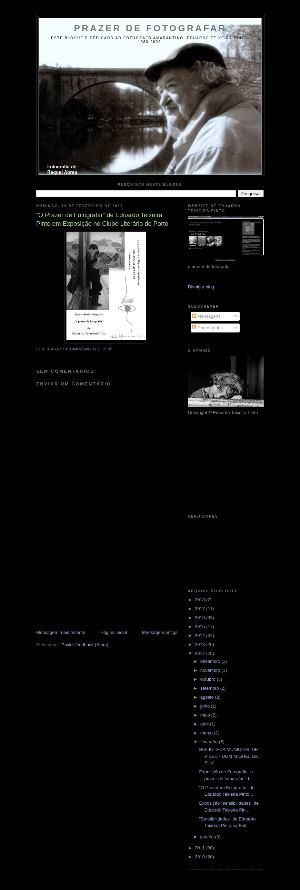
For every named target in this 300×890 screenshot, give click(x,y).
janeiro (207, 836)
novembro (210, 670)
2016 (200, 617)
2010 (200, 856)
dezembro (210, 661)
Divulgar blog (201, 286)
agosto (207, 697)
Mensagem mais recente (60, 632)
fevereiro (209, 741)
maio (205, 715)
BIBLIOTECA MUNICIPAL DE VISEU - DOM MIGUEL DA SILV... (228, 756)
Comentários (207, 327)
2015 (200, 626)
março (207, 732)
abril (205, 724)
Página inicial (113, 632)
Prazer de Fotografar (150, 28)
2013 (200, 644)
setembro (210, 688)
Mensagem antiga (160, 632)
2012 (200, 653)
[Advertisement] (88, 581)
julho (205, 706)
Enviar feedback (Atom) (84, 644)
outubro (208, 679)
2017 (200, 608)
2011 (200, 847)
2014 (200, 635)
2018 (200, 599)
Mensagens (206, 316)
